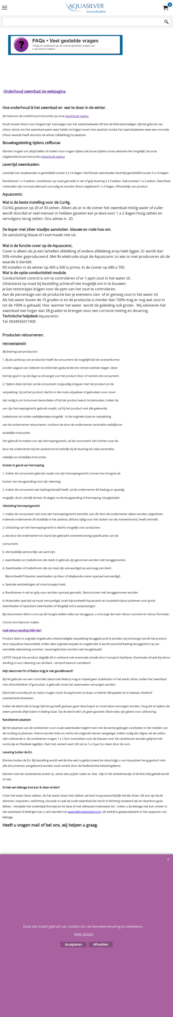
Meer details (83, 934)
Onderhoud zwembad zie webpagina (34, 91)
